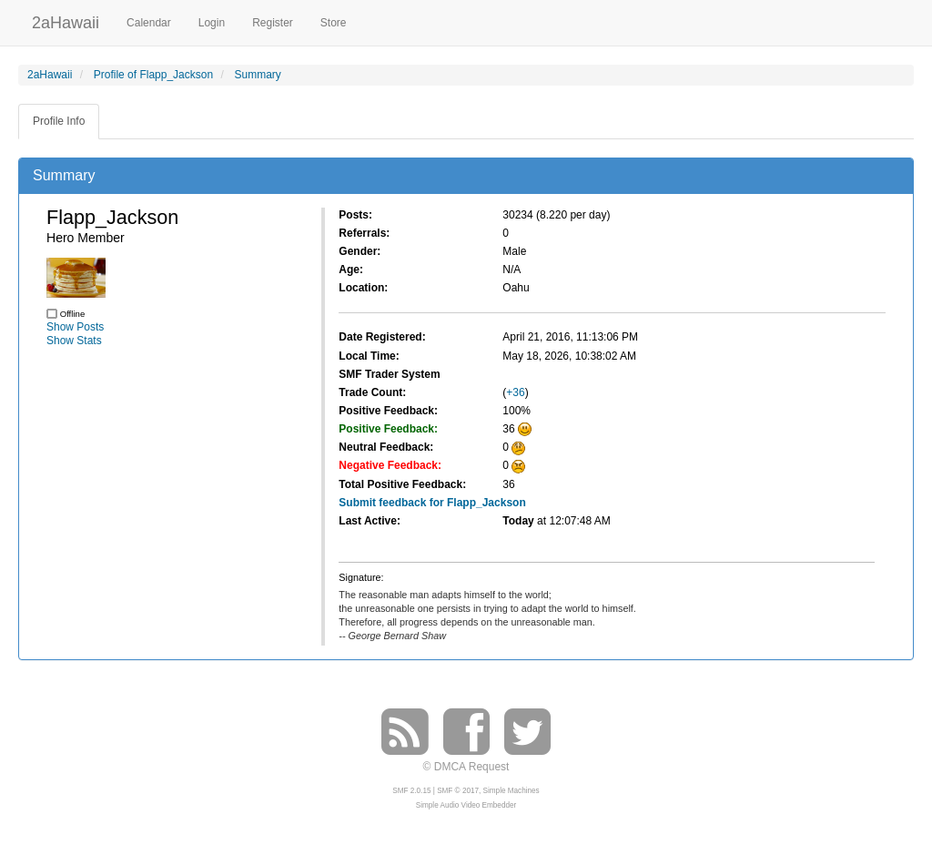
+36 (515, 392)
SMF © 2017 (458, 791)
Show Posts (75, 327)
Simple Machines (511, 791)
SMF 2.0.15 (411, 791)
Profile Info (59, 121)
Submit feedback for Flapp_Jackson (432, 502)
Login (211, 22)
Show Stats (74, 340)
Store (333, 22)
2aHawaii (65, 20)
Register (272, 22)
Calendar (149, 22)
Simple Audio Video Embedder (466, 805)
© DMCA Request (466, 766)
